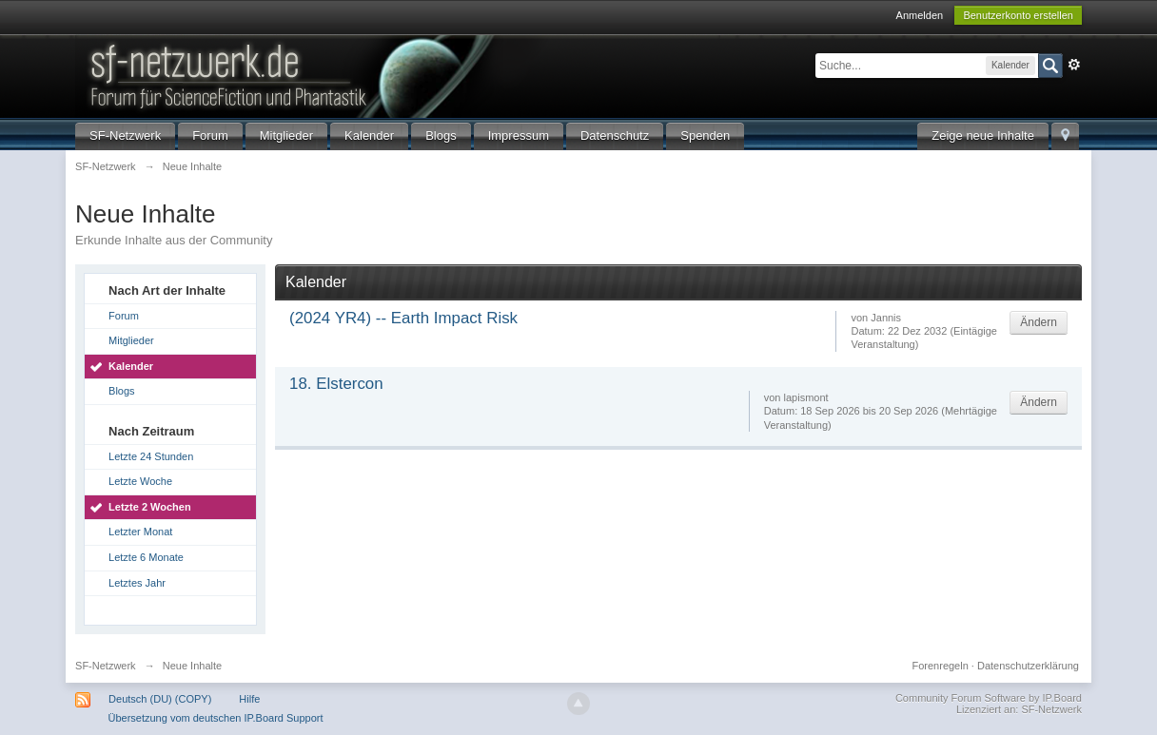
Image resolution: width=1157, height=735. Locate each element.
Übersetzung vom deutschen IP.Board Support (215, 718)
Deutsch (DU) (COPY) (159, 699)
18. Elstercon (336, 384)
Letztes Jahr (137, 583)
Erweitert (1074, 64)
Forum (210, 135)
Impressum (518, 135)
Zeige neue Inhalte (982, 135)
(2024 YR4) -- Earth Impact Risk (403, 318)
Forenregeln (940, 665)
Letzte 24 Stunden (150, 456)
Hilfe (249, 699)
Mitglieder (286, 135)
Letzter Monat (140, 531)
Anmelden (920, 15)
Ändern (1038, 322)
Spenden (705, 135)
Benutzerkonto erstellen (1018, 15)
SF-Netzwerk (125, 135)
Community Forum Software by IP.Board (988, 698)
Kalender (369, 135)
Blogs (441, 135)
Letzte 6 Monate (146, 557)
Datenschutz (614, 135)
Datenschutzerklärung (1028, 665)
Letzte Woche (140, 481)
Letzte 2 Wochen (149, 507)
